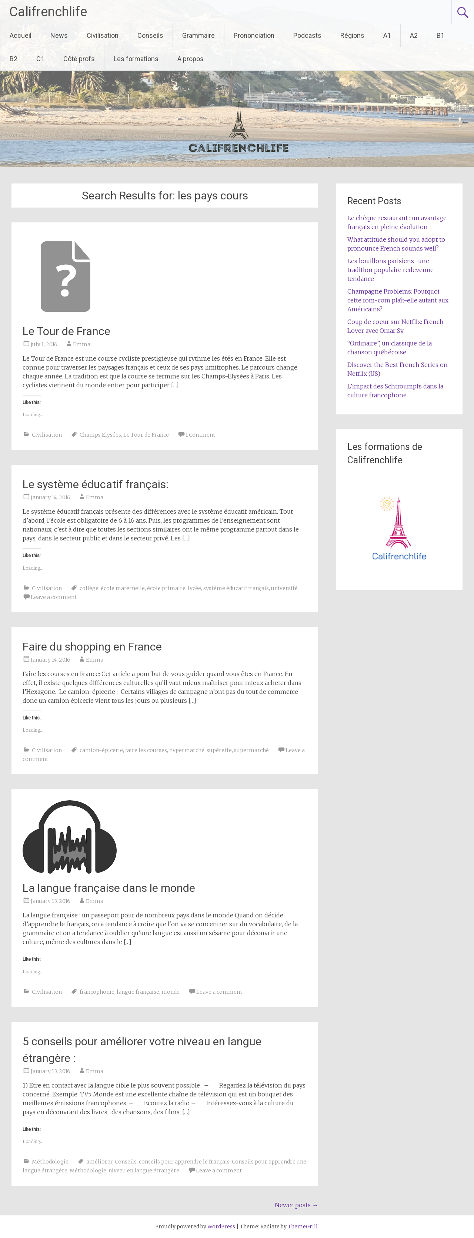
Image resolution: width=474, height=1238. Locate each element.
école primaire (166, 588)
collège (89, 588)
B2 (13, 59)
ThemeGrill (303, 1226)
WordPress (221, 1226)
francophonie (97, 992)
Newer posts (296, 1205)
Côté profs (79, 59)
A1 (387, 35)
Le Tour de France (66, 331)
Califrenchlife (48, 12)
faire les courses (146, 750)
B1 (440, 35)
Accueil (20, 35)
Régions (352, 35)
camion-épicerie (101, 750)
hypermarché (186, 750)
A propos (190, 59)
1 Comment (200, 434)
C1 (40, 59)
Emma (81, 344)
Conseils (150, 35)
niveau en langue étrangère (144, 1170)
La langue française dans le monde (109, 887)
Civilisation (102, 35)
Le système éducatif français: (95, 484)
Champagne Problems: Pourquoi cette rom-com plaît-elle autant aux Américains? (397, 300)
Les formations (136, 59)
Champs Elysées (100, 434)
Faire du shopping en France (92, 646)
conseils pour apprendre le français (184, 1161)
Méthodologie (50, 1161)
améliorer (99, 1161)
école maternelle (123, 588)
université (284, 588)
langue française (138, 992)
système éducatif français (236, 588)
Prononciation (254, 35)
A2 (414, 35)
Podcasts (307, 35)
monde (170, 992)
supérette (219, 750)
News (59, 35)
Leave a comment (54, 597)
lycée (194, 588)
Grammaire (198, 35)
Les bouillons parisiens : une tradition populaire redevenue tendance (390, 269)
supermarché (251, 750)
